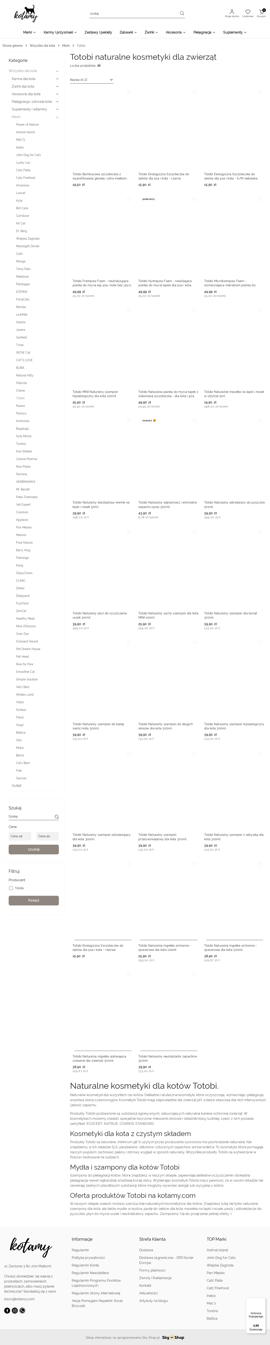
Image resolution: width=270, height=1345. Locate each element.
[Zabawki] (128, 32)
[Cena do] (47, 836)
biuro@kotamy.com (19, 1299)
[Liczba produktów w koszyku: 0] (261, 14)
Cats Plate (215, 1280)
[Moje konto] (232, 14)
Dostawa (146, 1250)
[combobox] (91, 80)
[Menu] (263, 1300)
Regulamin (80, 1250)
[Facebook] (7, 1311)
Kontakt (145, 1286)
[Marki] (30, 32)
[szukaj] (57, 817)
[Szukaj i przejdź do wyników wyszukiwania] (182, 14)
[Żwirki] (151, 32)
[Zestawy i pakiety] (98, 32)
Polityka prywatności (88, 1258)
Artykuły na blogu (153, 1301)
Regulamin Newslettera (90, 1273)
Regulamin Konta (85, 1265)
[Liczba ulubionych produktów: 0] (248, 14)
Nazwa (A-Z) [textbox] (78, 79)
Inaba (211, 1296)
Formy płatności (152, 1270)
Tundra (212, 1311)
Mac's (211, 1303)
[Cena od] (20, 836)
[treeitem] (34, 71)
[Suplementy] (234, 32)
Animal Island (217, 1250)
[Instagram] (15, 1311)
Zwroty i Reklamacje (155, 1278)
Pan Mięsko (216, 1273)
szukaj (34, 849)
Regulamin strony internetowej (96, 1293)
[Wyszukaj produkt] (137, 14)
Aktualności (148, 1293)
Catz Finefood (218, 1288)
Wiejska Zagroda (220, 1265)
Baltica (212, 1318)
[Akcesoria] (175, 32)
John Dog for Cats (221, 1258)
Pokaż (33, 900)
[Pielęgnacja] (204, 32)
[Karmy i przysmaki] (60, 32)
